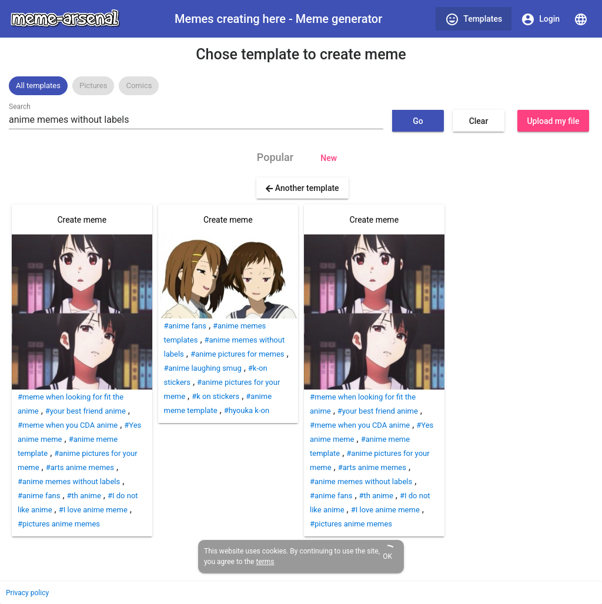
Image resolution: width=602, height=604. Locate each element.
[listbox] (301, 86)
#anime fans (39, 495)
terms (265, 562)
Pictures (93, 85)
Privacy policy (27, 593)
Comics (139, 85)
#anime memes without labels (69, 481)
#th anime (84, 495)
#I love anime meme (93, 509)
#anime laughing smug (203, 368)
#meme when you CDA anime (68, 425)
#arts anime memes (80, 467)
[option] (38, 85)
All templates (38, 85)
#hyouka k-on (246, 410)
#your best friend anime (85, 411)
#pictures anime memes (59, 523)
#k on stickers (215, 396)
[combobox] (196, 120)
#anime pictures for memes (237, 354)
